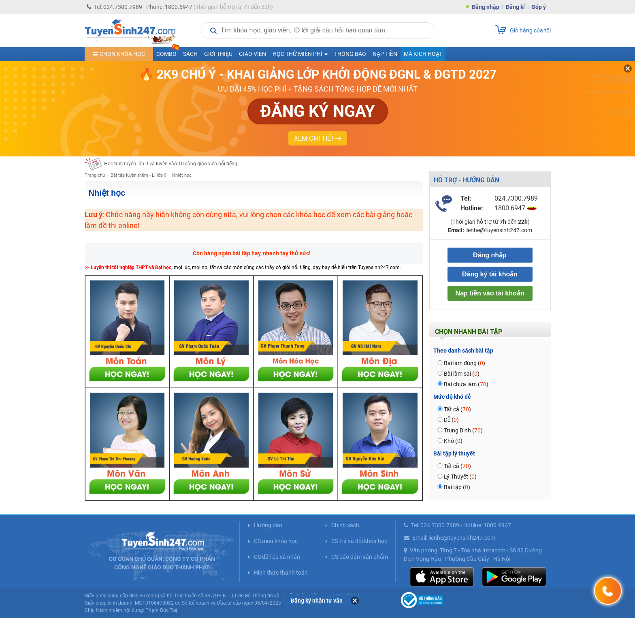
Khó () (453, 441)
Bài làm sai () (461, 373)
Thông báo (350, 54)
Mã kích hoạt (423, 54)
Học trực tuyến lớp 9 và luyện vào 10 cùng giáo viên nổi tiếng (170, 164)
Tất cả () (457, 409)
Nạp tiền (385, 54)
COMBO (168, 52)
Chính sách (345, 525)
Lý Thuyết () (460, 476)
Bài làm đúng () (464, 363)
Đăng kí (515, 7)
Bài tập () (457, 487)
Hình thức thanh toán (281, 572)
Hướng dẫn (268, 525)
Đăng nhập (485, 7)
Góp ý (538, 7)
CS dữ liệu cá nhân (277, 557)
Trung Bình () (463, 430)
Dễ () (451, 420)
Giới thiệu (218, 54)
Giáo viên (252, 54)
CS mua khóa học (276, 541)
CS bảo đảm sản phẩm (359, 557)
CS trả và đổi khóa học (359, 541)
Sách (190, 54)
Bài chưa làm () (466, 384)
